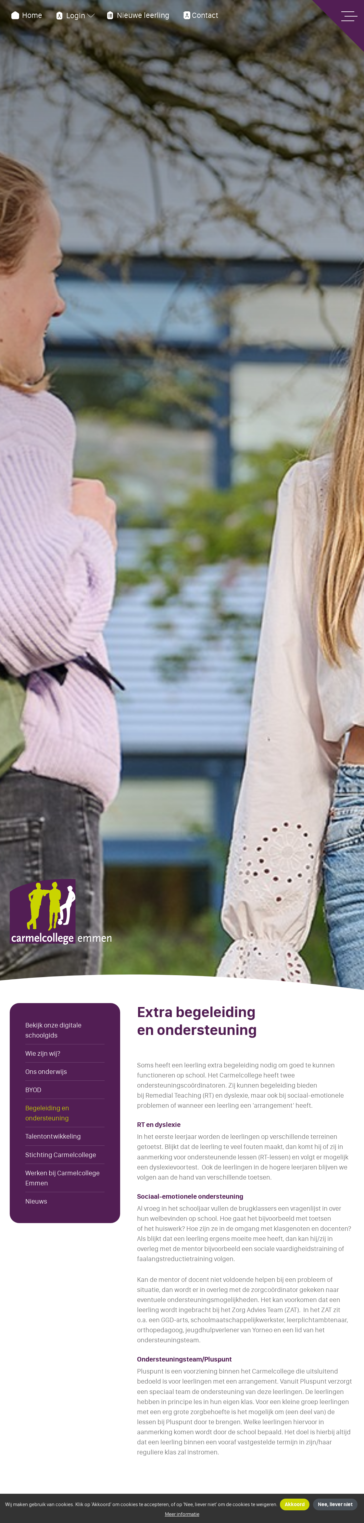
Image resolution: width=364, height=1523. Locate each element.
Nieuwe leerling (137, 15)
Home (26, 15)
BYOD (33, 1090)
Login (69, 15)
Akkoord (295, 1504)
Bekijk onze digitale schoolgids (53, 1030)
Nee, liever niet (335, 1504)
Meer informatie (182, 1514)
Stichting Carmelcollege (60, 1155)
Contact (200, 15)
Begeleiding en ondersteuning (47, 1113)
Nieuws (36, 1201)
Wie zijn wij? (42, 1053)
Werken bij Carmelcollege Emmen (62, 1178)
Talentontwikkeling (53, 1136)
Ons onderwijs (46, 1071)
